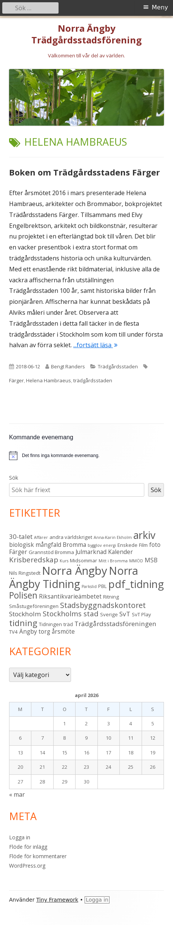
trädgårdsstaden (92, 380)
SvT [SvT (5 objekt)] (124, 613)
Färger (16, 380)
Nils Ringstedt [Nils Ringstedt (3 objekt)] (24, 572)
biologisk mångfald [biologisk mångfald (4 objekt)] (35, 544)
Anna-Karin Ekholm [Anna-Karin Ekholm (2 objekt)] (113, 537)
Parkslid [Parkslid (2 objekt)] (89, 586)
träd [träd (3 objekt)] (68, 624)
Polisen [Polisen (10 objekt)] (23, 595)
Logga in (19, 837)
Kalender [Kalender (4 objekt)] (120, 552)
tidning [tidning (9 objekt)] (23, 622)
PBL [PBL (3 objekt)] (102, 586)
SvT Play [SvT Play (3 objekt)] (141, 614)
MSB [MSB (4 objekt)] (151, 560)
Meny (160, 7)
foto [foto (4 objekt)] (155, 544)
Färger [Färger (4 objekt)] (18, 552)
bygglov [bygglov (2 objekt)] (95, 545)
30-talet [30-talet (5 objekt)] (20, 536)
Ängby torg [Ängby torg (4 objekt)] (34, 631)
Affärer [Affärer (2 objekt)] (41, 537)
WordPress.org (27, 865)
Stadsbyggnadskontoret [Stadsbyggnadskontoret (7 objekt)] (103, 605)
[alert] (86, 455)
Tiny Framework (57, 900)
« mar (17, 794)
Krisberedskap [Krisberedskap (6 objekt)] (33, 559)
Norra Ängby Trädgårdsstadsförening (86, 34)
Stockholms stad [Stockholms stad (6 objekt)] (71, 613)
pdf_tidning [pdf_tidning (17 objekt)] (136, 584)
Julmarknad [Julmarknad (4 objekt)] (91, 552)
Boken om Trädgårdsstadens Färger (84, 172)
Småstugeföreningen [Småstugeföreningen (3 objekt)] (34, 606)
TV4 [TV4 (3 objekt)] (13, 631)
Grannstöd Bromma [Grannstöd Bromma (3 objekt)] (51, 552)
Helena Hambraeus (48, 380)
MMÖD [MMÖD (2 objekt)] (136, 560)
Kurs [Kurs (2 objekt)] (64, 560)
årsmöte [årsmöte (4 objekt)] (63, 631)
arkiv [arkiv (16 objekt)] (144, 535)
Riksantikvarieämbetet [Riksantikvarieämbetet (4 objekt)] (70, 596)
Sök (13, 477)
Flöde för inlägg (28, 846)
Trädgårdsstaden (118, 366)
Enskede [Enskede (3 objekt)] (127, 545)
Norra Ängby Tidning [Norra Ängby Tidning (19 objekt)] (73, 577)
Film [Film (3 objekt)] (143, 545)
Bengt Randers (68, 366)
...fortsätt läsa (95, 345)
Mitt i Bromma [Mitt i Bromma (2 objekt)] (113, 560)
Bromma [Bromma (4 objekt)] (74, 544)
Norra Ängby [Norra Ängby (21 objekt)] (74, 570)
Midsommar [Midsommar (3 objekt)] (83, 560)
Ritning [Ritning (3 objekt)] (111, 596)
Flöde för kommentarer (37, 856)
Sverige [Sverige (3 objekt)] (109, 614)
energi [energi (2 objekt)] (109, 545)
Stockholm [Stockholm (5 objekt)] (25, 613)
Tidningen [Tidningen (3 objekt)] (50, 624)
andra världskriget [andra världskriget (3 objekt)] (70, 537)
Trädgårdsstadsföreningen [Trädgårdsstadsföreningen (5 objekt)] (115, 623)
